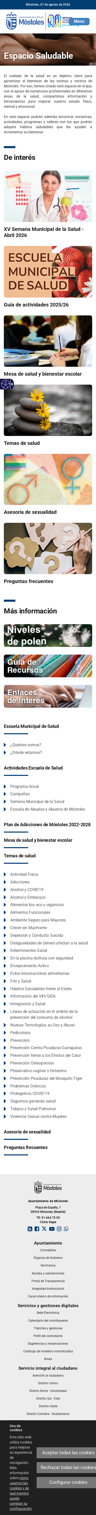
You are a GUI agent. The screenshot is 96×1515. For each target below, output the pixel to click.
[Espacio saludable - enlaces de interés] (48, 696)
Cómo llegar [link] (48, 1222)
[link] (43, 20)
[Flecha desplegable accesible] (11, 384)
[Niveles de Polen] (48, 635)
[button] (79, 21)
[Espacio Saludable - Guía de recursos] (48, 666)
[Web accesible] (5, 384)
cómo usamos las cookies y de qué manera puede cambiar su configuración (21, 1493)
